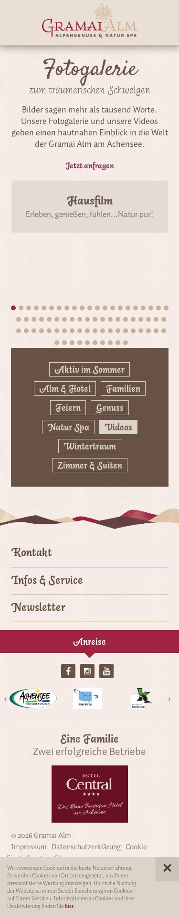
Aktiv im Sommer (89, 369)
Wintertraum (89, 446)
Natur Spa (68, 427)
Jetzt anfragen (89, 165)
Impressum (29, 847)
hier (69, 906)
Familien (123, 388)
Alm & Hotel (65, 388)
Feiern (68, 407)
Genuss (110, 407)
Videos (118, 427)
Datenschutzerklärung (86, 847)
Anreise (89, 641)
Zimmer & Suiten (89, 465)
